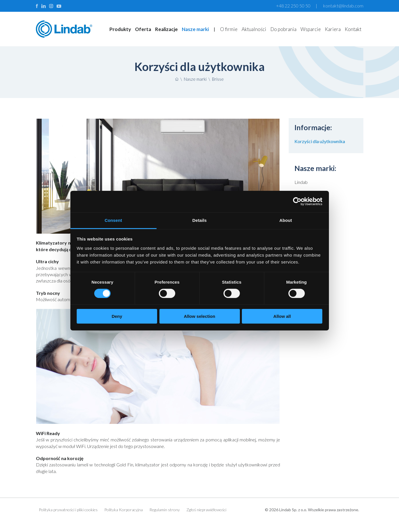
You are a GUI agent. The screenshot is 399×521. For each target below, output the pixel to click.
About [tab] (286, 220)
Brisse (218, 79)
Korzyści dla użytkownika (319, 141)
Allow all (282, 316)
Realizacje (166, 29)
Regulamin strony (164, 509)
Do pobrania (283, 29)
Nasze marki (195, 29)
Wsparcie (310, 29)
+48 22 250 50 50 (293, 5)
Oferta (143, 29)
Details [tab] (199, 220)
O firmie (229, 29)
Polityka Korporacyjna (123, 509)
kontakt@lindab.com (343, 5)
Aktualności (254, 29)
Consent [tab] (113, 220)
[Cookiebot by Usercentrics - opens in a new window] (297, 201)
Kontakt (353, 29)
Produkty (120, 29)
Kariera (333, 29)
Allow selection (199, 316)
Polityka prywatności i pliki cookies (68, 509)
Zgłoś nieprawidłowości (206, 509)
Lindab (301, 182)
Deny (117, 316)
